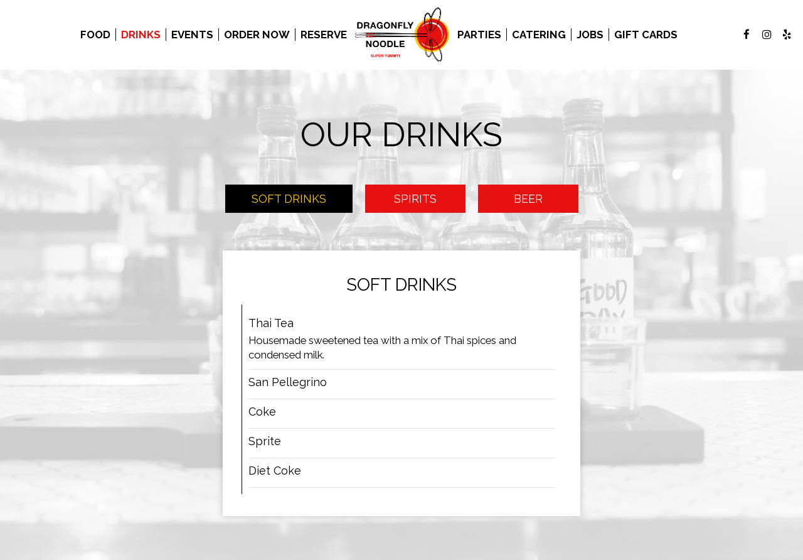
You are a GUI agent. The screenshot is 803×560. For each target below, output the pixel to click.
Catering (539, 34)
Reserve (323, 34)
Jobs (590, 34)
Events (192, 34)
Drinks (141, 34)
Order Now (257, 34)
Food (95, 34)
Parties (479, 34)
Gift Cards (646, 34)
